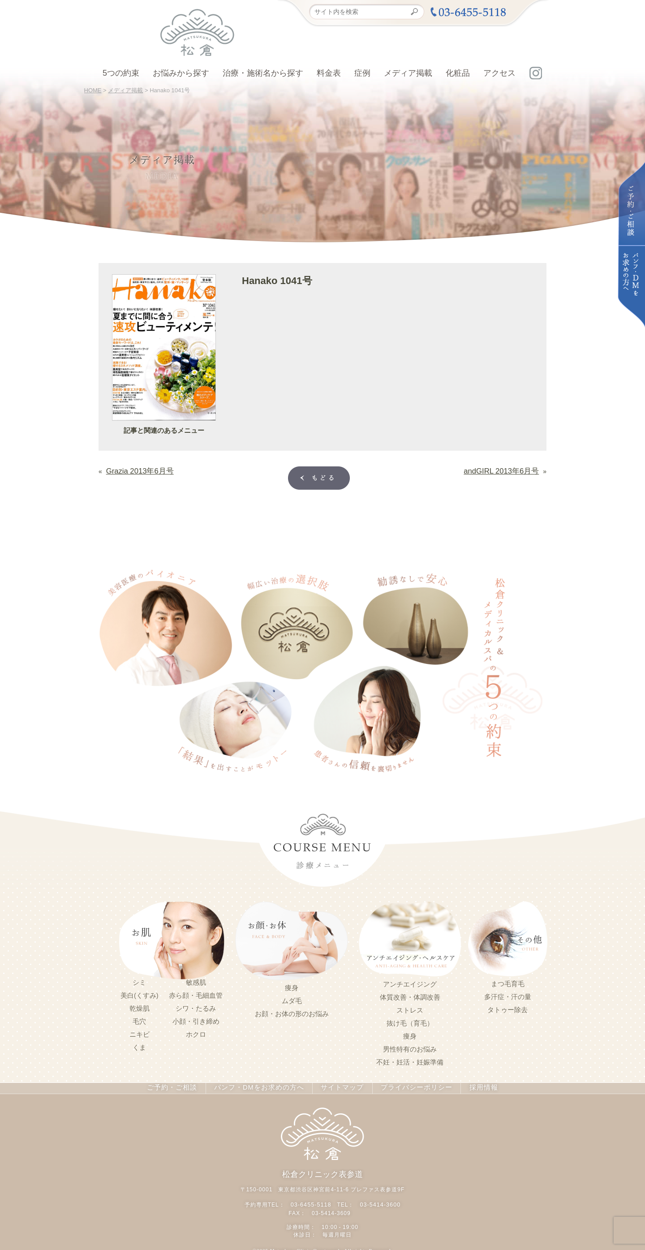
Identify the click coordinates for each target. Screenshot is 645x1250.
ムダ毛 (292, 999)
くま (139, 1045)
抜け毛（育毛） (410, 1021)
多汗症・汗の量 (507, 995)
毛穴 (139, 1019)
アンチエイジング (410, 982)
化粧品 (458, 73)
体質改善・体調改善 (410, 995)
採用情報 (471, 1086)
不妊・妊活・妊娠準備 (409, 1060)
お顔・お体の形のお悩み (292, 1012)
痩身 (291, 986)
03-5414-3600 (379, 1201)
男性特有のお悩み (410, 1047)
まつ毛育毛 (508, 982)
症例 (362, 73)
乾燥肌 (139, 1006)
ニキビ (139, 1032)
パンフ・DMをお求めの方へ (262, 1086)
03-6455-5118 (311, 1201)
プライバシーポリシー (408, 1086)
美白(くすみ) (139, 993)
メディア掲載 (408, 73)
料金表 (329, 73)
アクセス (499, 73)
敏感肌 (196, 980)
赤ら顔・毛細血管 (196, 993)
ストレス (409, 1008)
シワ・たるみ (196, 1006)
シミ (139, 980)
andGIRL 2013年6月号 (507, 470)
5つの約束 (121, 73)
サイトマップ (338, 1086)
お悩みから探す (181, 73)
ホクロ (196, 1032)
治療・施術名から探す (263, 73)
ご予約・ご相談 (182, 1086)
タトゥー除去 (507, 1008)
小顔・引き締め (195, 1019)
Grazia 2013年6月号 (134, 470)
